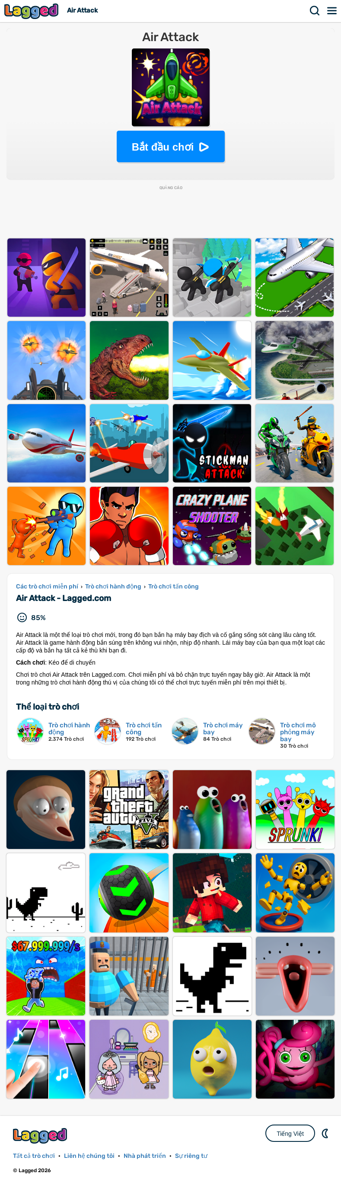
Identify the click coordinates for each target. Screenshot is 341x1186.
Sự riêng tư (191, 1156)
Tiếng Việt (290, 1133)
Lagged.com (41, 1136)
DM (326, 1133)
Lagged (32, 11)
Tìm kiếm (315, 11)
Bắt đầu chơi (163, 147)
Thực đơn (332, 11)
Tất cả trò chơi (34, 1156)
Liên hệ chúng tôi (89, 1156)
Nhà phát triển (145, 1156)
